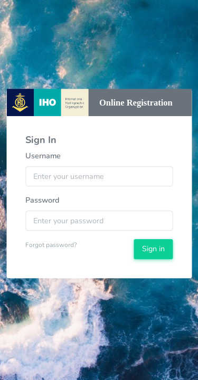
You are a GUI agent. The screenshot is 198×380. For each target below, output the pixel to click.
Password (42, 200)
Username (43, 156)
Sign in (153, 248)
